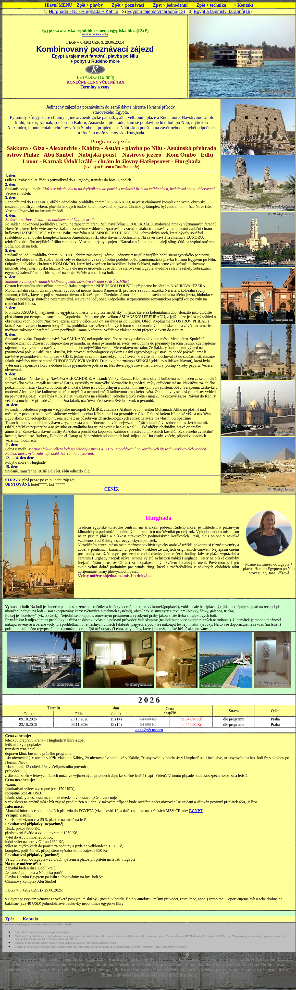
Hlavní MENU (58, 5)
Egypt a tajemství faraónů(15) (223, 11)
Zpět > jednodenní (170, 5)
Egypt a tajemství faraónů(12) (156, 11)
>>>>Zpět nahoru (149, 730)
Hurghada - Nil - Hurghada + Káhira (84, 11)
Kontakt (30, 918)
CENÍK (111, 489)
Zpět (9, 918)
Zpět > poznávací (128, 5)
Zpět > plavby (90, 5)
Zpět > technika (211, 5)
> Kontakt (243, 5)
